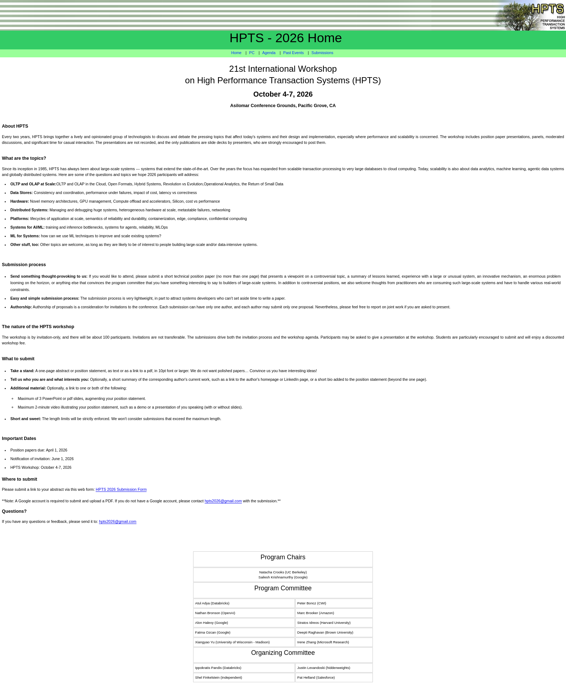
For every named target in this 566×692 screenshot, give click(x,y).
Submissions (322, 52)
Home (236, 52)
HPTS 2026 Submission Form (121, 489)
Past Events (293, 52)
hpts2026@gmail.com (223, 501)
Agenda (268, 52)
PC (251, 52)
